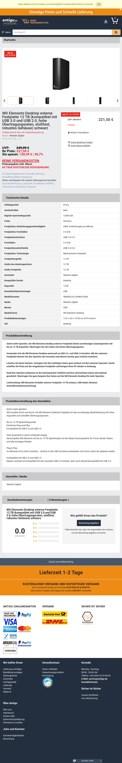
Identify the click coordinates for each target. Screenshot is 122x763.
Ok (99, 4)
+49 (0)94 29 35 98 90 (100, 675)
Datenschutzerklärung (13, 719)
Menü (8, 32)
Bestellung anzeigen (12, 672)
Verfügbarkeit (9, 682)
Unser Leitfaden (49, 669)
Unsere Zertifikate (89, 695)
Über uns (7, 709)
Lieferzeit (7, 685)
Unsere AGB (9, 716)
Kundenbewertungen (19, 499)
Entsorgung (47, 675)
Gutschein (8, 679)
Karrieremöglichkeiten (13, 735)
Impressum (8, 713)
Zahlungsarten (10, 675)
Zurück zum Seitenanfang (61, 562)
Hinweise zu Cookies (13, 722)
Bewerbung (8, 739)
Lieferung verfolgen (12, 669)
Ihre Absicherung (89, 698)
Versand (7, 688)
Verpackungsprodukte (53, 672)
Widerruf (7, 692)
